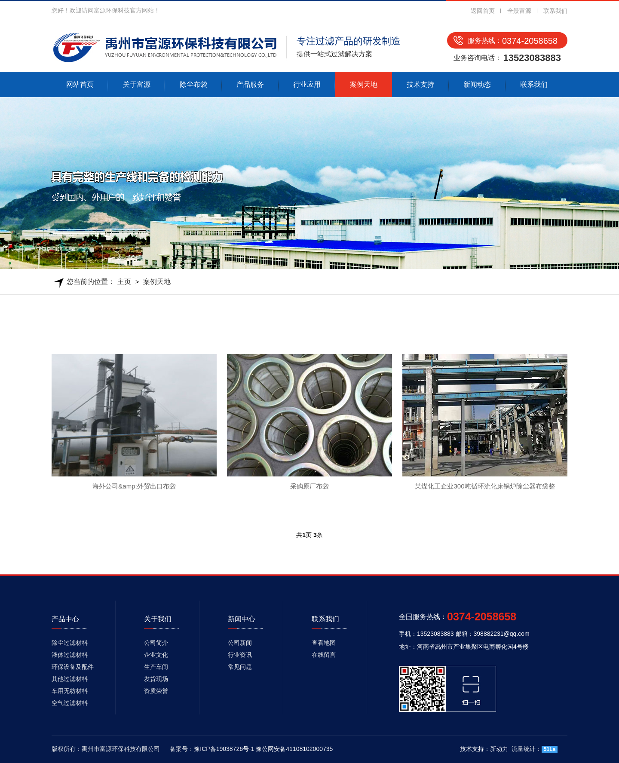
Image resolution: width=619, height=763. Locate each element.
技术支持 (420, 84)
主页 (124, 281)
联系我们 (555, 10)
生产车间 (156, 666)
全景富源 (519, 10)
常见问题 (240, 666)
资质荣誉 (156, 690)
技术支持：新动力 (484, 748)
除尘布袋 (193, 84)
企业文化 (156, 654)
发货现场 (156, 678)
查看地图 (324, 642)
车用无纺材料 (70, 690)
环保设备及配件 (73, 666)
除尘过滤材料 (70, 642)
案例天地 (363, 84)
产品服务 (250, 84)
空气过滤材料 (70, 702)
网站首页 (80, 84)
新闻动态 (477, 84)
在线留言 (324, 654)
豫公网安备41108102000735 (294, 748)
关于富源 (136, 84)
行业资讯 (240, 654)
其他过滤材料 (70, 678)
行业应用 (307, 84)
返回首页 (483, 10)
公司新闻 (240, 642)
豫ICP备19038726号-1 (224, 748)
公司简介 (156, 642)
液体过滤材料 (70, 654)
